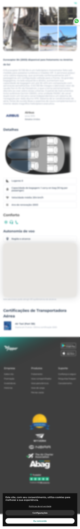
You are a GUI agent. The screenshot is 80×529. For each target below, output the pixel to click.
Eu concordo (40, 521)
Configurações (40, 513)
